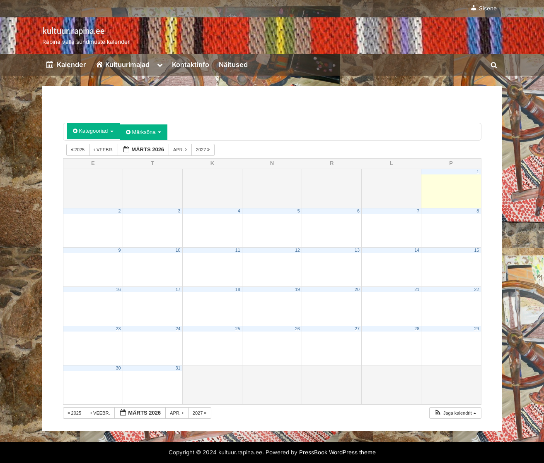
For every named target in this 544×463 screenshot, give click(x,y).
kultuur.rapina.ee (73, 31)
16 (118, 289)
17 (178, 289)
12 (297, 250)
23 (118, 328)
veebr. (104, 149)
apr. (180, 149)
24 (178, 328)
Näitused (233, 64)
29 (476, 328)
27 (357, 328)
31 (178, 367)
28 (416, 328)
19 (297, 289)
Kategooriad (93, 131)
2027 (203, 149)
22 (476, 289)
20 (357, 289)
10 (178, 250)
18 (237, 289)
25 (237, 328)
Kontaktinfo (190, 64)
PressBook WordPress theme (337, 452)
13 (357, 250)
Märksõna (143, 132)
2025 (78, 149)
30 (118, 367)
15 (476, 250)
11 (237, 250)
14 (416, 250)
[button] (455, 413)
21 (416, 289)
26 (297, 328)
